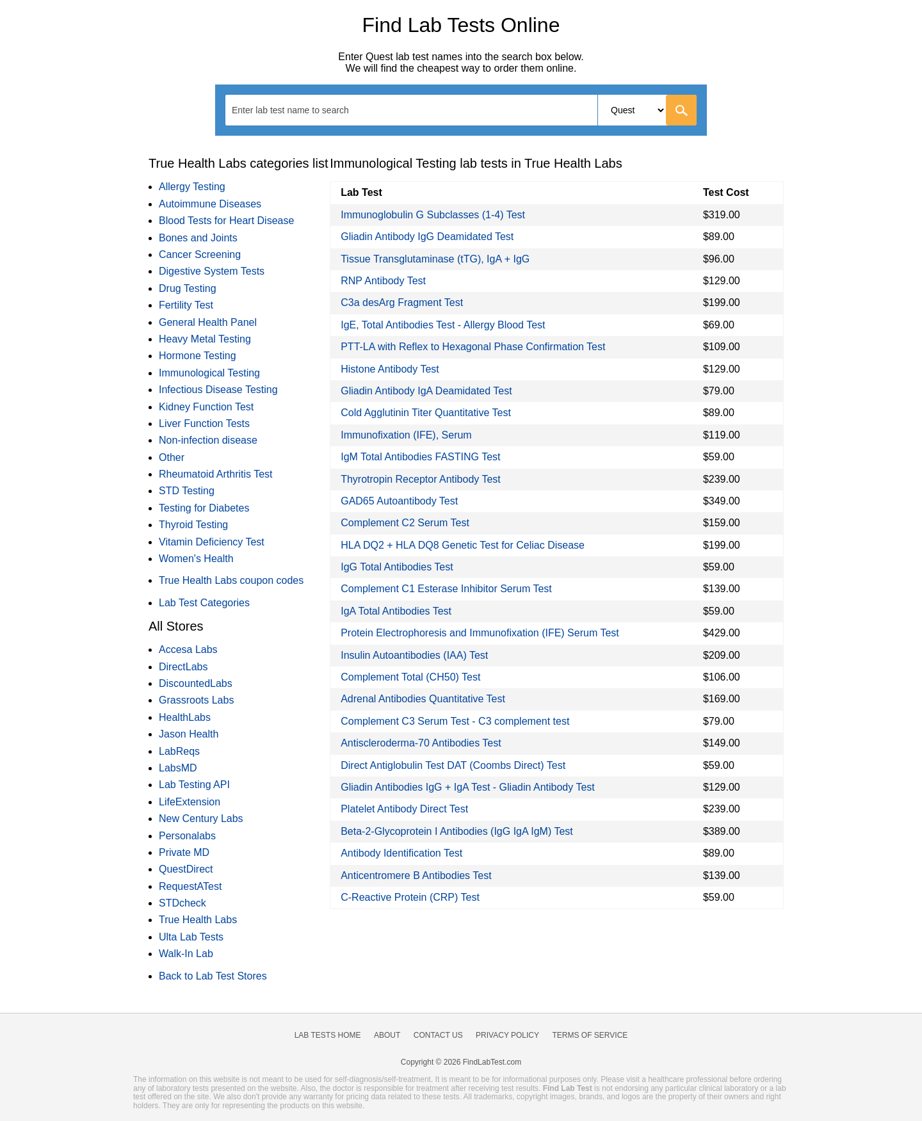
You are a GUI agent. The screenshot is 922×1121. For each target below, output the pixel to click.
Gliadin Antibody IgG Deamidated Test (427, 236)
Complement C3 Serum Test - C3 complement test (455, 721)
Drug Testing (187, 288)
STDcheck (182, 903)
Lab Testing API (194, 784)
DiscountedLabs (195, 683)
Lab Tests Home (328, 1035)
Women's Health (196, 558)
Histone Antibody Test (390, 369)
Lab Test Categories (204, 602)
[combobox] (461, 110)
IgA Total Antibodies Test (396, 611)
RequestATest (190, 886)
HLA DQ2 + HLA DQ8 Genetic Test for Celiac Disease (463, 545)
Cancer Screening (200, 254)
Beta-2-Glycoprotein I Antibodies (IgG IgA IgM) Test (457, 831)
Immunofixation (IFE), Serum (406, 435)
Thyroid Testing (193, 524)
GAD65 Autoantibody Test (399, 501)
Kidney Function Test (206, 406)
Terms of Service (590, 1035)
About (387, 1035)
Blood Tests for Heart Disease (226, 220)
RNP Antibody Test (383, 280)
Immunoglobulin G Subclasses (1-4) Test (433, 214)
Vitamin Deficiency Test (211, 541)
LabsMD (178, 767)
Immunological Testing (209, 372)
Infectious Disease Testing (218, 389)
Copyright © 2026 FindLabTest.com (461, 1062)
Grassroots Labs (196, 700)
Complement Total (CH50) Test (410, 677)
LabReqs (179, 751)
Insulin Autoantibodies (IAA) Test (414, 655)
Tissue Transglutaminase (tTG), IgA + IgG (435, 259)
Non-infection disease (208, 440)
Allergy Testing (192, 186)
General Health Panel (208, 322)
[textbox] (298, 110)
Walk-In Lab (186, 953)
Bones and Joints (198, 237)
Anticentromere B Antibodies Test (416, 875)
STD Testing (186, 490)
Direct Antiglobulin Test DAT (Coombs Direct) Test (453, 765)
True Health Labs (198, 919)
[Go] (681, 110)
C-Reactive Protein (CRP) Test (410, 897)
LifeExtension (189, 801)
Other (171, 457)
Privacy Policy (507, 1035)
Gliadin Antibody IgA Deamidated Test (426, 390)
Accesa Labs (188, 649)
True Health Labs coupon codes (231, 580)
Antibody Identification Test (401, 853)
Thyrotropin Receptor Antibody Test (421, 479)
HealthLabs (185, 717)
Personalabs (187, 835)
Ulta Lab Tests (191, 936)
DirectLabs (183, 666)
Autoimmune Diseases (210, 203)
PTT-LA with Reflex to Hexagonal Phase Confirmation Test (473, 346)
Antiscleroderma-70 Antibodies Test (421, 743)
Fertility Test (186, 305)
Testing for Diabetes (204, 508)
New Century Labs (201, 818)
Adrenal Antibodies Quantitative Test (423, 698)
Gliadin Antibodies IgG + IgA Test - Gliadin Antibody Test (468, 787)
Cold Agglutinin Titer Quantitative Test (426, 412)
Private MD (184, 852)
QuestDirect (186, 869)
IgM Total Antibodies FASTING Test (420, 456)
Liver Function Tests (204, 423)
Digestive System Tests (211, 271)
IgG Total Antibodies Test (397, 566)
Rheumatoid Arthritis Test (216, 474)
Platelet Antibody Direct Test (404, 808)
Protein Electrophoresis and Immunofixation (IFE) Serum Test (480, 632)
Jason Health (188, 734)
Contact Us (438, 1035)
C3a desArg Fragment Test (402, 302)
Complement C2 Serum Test (405, 522)
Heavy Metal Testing (205, 339)
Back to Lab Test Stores (213, 976)
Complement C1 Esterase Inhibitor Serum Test (446, 588)
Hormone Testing (197, 355)
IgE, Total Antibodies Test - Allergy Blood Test (443, 324)
